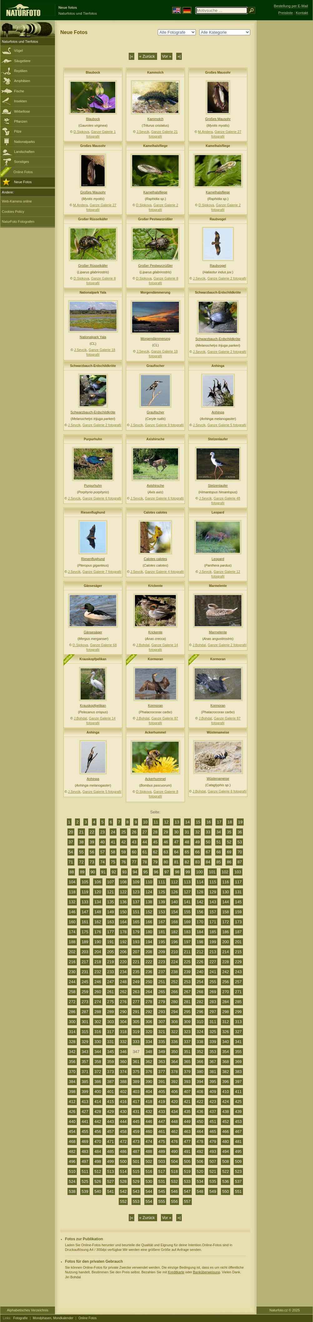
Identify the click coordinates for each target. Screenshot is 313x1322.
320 (149, 1031)
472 (123, 1141)
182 (174, 931)
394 (200, 1081)
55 (81, 852)
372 (97, 1071)
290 (123, 1011)
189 (85, 941)
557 (187, 1201)
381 (212, 1071)
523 (238, 1171)
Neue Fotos (23, 182)
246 (97, 981)
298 (225, 1011)
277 (136, 1001)
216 (72, 961)
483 (85, 1151)
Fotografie (20, 1318)
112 (174, 882)
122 (123, 892)
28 (155, 832)
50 (208, 842)
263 (136, 991)
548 (200, 1191)
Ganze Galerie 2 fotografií (226, 278)
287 (85, 1011)
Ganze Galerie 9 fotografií (164, 425)
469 (85, 1141)
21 (81, 832)
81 (176, 862)
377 (161, 1071)
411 (238, 1091)
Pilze (18, 131)
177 (110, 931)
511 (85, 1171)
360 (123, 1061)
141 (187, 902)
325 (212, 1031)
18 (229, 822)
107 (110, 882)
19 (240, 822)
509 (238, 1161)
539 (85, 1191)
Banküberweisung (206, 1272)
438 (225, 1111)
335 (161, 1041)
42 (123, 842)
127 (187, 892)
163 (110, 922)
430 (123, 1111)
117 (238, 882)
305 (136, 1021)
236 (149, 971)
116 (225, 882)
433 (161, 1111)
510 (72, 1171)
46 (166, 842)
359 (110, 1061)
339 (212, 1041)
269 (212, 991)
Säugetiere (22, 61)
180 (149, 931)
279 (161, 1001)
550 (225, 1191)
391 (161, 1081)
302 (97, 1021)
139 (161, 902)
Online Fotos (23, 172)
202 (72, 951)
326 (225, 1031)
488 (149, 1151)
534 (200, 1181)
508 (225, 1161)
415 (110, 1101)
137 (136, 902)
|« (131, 56)
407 (187, 1091)
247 (110, 981)
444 (123, 1121)
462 (174, 1131)
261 (110, 991)
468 (72, 1141)
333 (136, 1041)
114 (200, 882)
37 (71, 842)
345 (110, 1051)
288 (97, 1011)
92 (114, 872)
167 (161, 922)
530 (149, 1181)
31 (187, 832)
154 (174, 912)
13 (177, 822)
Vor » (166, 56)
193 (136, 941)
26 (134, 832)
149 (110, 912)
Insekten (20, 101)
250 (149, 981)
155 (187, 912)
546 (174, 1191)
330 (97, 1041)
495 (238, 1151)
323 (187, 1031)
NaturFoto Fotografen (18, 221)
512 (97, 1171)
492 (200, 1151)
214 (225, 951)
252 (174, 981)
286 (72, 1011)
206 (123, 951)
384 (72, 1081)
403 (136, 1091)
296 (200, 1011)
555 (161, 1201)
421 (187, 1101)
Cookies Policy (13, 211)
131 (238, 892)
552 (123, 1201)
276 (123, 1001)
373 (110, 1071)
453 (238, 1121)
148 (97, 912)
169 (187, 922)
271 (238, 991)
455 (85, 1131)
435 (187, 1111)
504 (174, 1161)
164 (123, 922)
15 (198, 822)
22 (92, 832)
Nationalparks (24, 142)
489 (161, 1151)
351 (187, 1051)
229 (238, 961)
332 (123, 1041)
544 (149, 1191)
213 (212, 951)
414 (97, 1101)
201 (238, 941)
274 (97, 1001)
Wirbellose (22, 111)
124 (149, 892)
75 (113, 862)
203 (85, 951)
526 (97, 1181)
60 (134, 852)
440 (72, 1121)
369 (238, 1061)
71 (71, 862)
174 (72, 931)
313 (238, 1021)
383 (238, 1071)
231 (85, 971)
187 (238, 931)
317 (110, 1031)
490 (174, 1151)
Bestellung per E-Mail (291, 6)
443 (110, 1121)
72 (81, 862)
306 (149, 1021)
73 (92, 862)
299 (238, 1011)
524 (72, 1181)
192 (123, 941)
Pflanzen (20, 121)
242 (225, 971)
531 (161, 1181)
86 (229, 862)
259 (85, 991)
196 (174, 941)
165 (136, 922)
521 (212, 1171)
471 (110, 1141)
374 (123, 1071)
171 (212, 922)
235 (136, 971)
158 (225, 912)
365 (187, 1061)
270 (225, 991)
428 (97, 1111)
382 (225, 1071)
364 (174, 1061)
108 (123, 882)
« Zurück (147, 56)
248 (123, 981)
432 (149, 1111)
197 (187, 941)
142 (200, 902)
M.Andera (205, 132)
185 (212, 931)
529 (136, 1181)
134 (97, 902)
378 (174, 1071)
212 (200, 951)
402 (123, 1091)
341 (238, 1041)
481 (238, 1141)
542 (123, 1191)
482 (72, 1151)
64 (176, 852)
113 (187, 882)
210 (174, 951)
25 (123, 832)
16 (208, 822)
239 (187, 971)
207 (136, 951)
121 (110, 892)
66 (197, 852)
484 (97, 1151)
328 (72, 1041)
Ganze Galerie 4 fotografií (164, 571)
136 (123, 902)
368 (225, 1061)
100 (199, 872)
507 (212, 1161)
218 (97, 961)
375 (136, 1071)
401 (110, 1091)
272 (72, 1001)
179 (136, 931)
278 (149, 1001)
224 (174, 961)
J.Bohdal (142, 645)
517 (161, 1171)
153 (161, 912)
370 (72, 1071)
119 (85, 892)
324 (200, 1031)
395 (212, 1081)
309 (187, 1021)
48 (187, 842)
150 (123, 912)
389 (136, 1081)
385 (85, 1081)
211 (187, 951)
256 (225, 981)
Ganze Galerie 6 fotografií (102, 498)
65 (187, 852)
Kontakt (302, 13)
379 (187, 1071)
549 (212, 1191)
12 (166, 822)
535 (212, 1181)
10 (145, 822)
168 (174, 922)
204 (97, 951)
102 (225, 872)
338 (200, 1041)
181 (161, 931)
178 (123, 931)
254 (200, 981)
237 (161, 971)
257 (238, 981)
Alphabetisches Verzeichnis (27, 1310)
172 (225, 922)
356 (72, 1061)
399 (85, 1091)
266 (174, 991)
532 (174, 1181)
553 (136, 1201)
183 (187, 931)
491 (187, 1151)
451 (212, 1121)
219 (110, 961)
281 (187, 1001)
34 (218, 832)
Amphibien (22, 81)
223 (161, 961)
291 (136, 1011)
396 (225, 1081)
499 (110, 1161)
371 (85, 1071)
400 (97, 1091)
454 (72, 1131)
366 (200, 1061)
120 (97, 892)
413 (85, 1101)
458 (123, 1131)
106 (97, 882)
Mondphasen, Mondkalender (53, 1318)
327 (238, 1031)
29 (166, 832)
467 (238, 1131)
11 (156, 822)
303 (110, 1021)
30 (176, 832)
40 (102, 842)
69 (229, 852)
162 (97, 922)
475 (161, 1141)
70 (239, 852)
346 (123, 1051)
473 (136, 1141)
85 (218, 862)
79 (155, 862)
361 (136, 1061)
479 (212, 1141)
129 (212, 892)
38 (81, 842)
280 (174, 1001)
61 (144, 852)
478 (200, 1141)
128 (200, 892)
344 (97, 1051)
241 (212, 971)
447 (161, 1121)
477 (187, 1141)
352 (200, 1051)
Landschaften (24, 152)
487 (136, 1151)
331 (110, 1041)
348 (149, 1051)
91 (103, 872)
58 (113, 852)
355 (238, 1051)
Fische (19, 91)
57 (102, 852)
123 (136, 892)
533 (187, 1181)
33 (208, 832)
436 (200, 1111)
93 (124, 872)
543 (136, 1191)
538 (72, 1191)
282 (200, 1001)
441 (85, 1121)
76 (123, 862)
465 (212, 1131)
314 (72, 1031)
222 (149, 961)
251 (161, 981)
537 (238, 1181)
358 (97, 1061)
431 (136, 1111)
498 (97, 1161)
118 (72, 892)
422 (200, 1101)
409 (212, 1091)
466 (225, 1131)
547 (187, 1191)
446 (149, 1121)
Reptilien (20, 71)
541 (110, 1191)
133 (85, 902)
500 (123, 1161)
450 (200, 1121)
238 (174, 971)
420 (174, 1101)
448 (174, 1121)
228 (225, 961)
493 (212, 1151)
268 (200, 991)
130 (225, 892)
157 (212, 912)
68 (218, 852)
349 (161, 1051)
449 (187, 1121)
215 (238, 951)
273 (85, 1001)
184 (200, 931)
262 (123, 991)
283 (212, 1001)
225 (187, 961)
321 (161, 1031)
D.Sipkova (81, 132)
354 (225, 1051)
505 (187, 1161)
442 (97, 1121)
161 (85, 922)
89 (82, 872)
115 (212, 882)
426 (72, 1111)
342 (72, 1051)
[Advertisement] (285, 120)
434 (174, 1111)
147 (85, 912)
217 (85, 961)
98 (177, 872)
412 (72, 1101)
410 (225, 1091)
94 (135, 872)
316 (97, 1031)
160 (72, 922)
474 (149, 1141)
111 (161, 882)
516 (149, 1171)
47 (176, 842)
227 (212, 961)
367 (212, 1061)
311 (212, 1021)
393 (187, 1081)
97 (166, 872)
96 (156, 872)
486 (123, 1151)
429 (110, 1111)
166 (149, 922)
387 (110, 1081)
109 (136, 882)
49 (197, 842)
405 (161, 1091)
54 (71, 852)
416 (123, 1101)
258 (72, 991)
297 (212, 1011)
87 (239, 862)
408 (200, 1091)
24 (113, 832)
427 (85, 1111)
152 (149, 912)
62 (155, 852)
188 (72, 941)
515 (136, 1171)
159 (238, 912)
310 (200, 1021)
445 (136, 1121)
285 (238, 1001)
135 (110, 902)
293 (161, 1011)
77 (134, 862)
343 (85, 1051)
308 (174, 1021)
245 (85, 981)
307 (161, 1021)
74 (102, 862)
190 (97, 941)
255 (212, 981)
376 (149, 1071)
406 (174, 1091)
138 (149, 902)
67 (208, 852)
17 (219, 822)
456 (97, 1131)
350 (174, 1051)
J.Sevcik (143, 132)
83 (197, 862)
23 (102, 832)
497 (85, 1161)
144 (225, 902)
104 (72, 882)
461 (161, 1131)
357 (85, 1061)
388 (123, 1081)
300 (72, 1021)
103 (237, 872)
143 (212, 902)
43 (134, 842)
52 (229, 842)
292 (149, 1011)
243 (238, 971)
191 (110, 941)
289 (110, 1011)
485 (110, 1151)
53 (239, 842)
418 (149, 1101)
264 (149, 991)
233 (110, 971)
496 (72, 1161)
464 (200, 1131)
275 (110, 1001)
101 (212, 872)
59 (123, 852)
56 (92, 852)
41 (113, 842)
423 (212, 1101)
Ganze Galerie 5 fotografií (226, 425)
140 (174, 902)
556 (174, 1201)
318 (123, 1031)
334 (149, 1041)
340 (225, 1041)
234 (123, 971)
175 (85, 931)
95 (145, 872)
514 (123, 1171)
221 (136, 961)
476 (174, 1141)
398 (72, 1091)
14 (187, 822)
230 (72, 971)
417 (136, 1101)
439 (238, 1111)
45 (155, 842)
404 (149, 1091)
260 (97, 991)
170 (200, 922)
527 (110, 1181)
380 (200, 1071)
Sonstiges (21, 161)
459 (136, 1131)
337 (187, 1041)
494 (225, 1151)
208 (149, 951)
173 (238, 922)
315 (85, 1031)
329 (85, 1041)
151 (136, 912)
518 (174, 1171)
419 (161, 1101)
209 (161, 951)
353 (212, 1051)
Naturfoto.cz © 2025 (285, 1310)
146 (72, 912)
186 (225, 931)
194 (149, 941)
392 (174, 1081)
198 (200, 941)
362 (149, 1061)
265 (161, 991)
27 (144, 832)
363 (161, 1061)
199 (212, 941)
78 (144, 862)
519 (187, 1171)
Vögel (18, 50)
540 (97, 1191)
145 (238, 902)
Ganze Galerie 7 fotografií (102, 571)
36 (239, 832)
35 (229, 832)
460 (149, 1131)
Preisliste (285, 13)
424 (225, 1101)
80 (166, 862)
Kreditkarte (176, 1272)
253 (187, 981)
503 (161, 1161)
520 (200, 1171)
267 (187, 991)
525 (85, 1181)
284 (225, 1001)
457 (110, 1131)
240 (200, 971)
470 (97, 1141)
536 (225, 1181)
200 (225, 941)
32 (197, 832)
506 (200, 1161)
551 (238, 1191)
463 (187, 1131)
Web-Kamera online (17, 201)
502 (149, 1161)
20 (71, 832)
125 (161, 892)
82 (187, 862)
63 (166, 852)
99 (188, 872)
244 (72, 981)
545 (161, 1191)
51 (218, 842)
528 (123, 1181)
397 (238, 1081)
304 (123, 1021)
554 (149, 1201)
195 (161, 941)
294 (174, 1011)
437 (212, 1111)
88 (71, 872)
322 (174, 1031)
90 (93, 872)
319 (136, 1031)
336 (174, 1041)
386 (97, 1081)
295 (187, 1011)
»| (179, 56)
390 (149, 1081)
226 (200, 961)
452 (225, 1121)
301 (85, 1021)
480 (225, 1141)
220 (123, 961)
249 (136, 981)
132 (72, 902)
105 (85, 882)
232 (97, 971)
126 (174, 892)
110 (149, 882)
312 (225, 1021)
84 (208, 862)
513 (110, 1171)
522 (225, 1171)
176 (97, 931)
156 (200, 912)
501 (136, 1161)
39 (92, 842)
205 (110, 951)
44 (144, 842)
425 (238, 1101)
